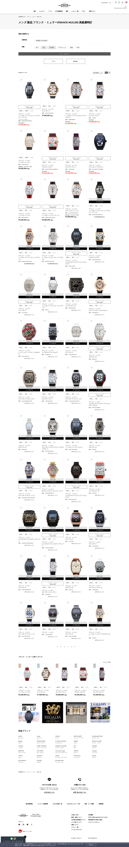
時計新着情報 (29, 802)
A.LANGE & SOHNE (60, 740)
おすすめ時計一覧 (57, 802)
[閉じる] (25, 837)
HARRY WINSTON (42, 745)
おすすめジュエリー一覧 (73, 802)
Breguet (20, 740)
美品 (71, 47)
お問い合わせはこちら (79, 791)
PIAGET (94, 755)
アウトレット (62, 47)
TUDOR (61, 755)
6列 (109, 71)
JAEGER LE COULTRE (60, 745)
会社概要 (90, 813)
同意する (91, 844)
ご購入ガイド (91, 11)
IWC (75, 745)
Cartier (39, 735)
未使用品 (51, 47)
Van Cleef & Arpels (61, 750)
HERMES (76, 750)
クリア (53, 60)
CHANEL (20, 745)
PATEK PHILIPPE (79, 735)
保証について (74, 823)
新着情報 (101, 802)
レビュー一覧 (74, 826)
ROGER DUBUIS (41, 740)
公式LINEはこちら (49, 791)
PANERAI (94, 745)
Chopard (94, 750)
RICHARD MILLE (59, 760)
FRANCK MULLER (96, 740)
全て (37, 47)
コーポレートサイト (76, 837)
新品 (44, 47)
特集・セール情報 (89, 802)
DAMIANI (39, 755)
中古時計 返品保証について (78, 818)
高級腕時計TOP (21, 16)
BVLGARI (39, 760)
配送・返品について (76, 816)
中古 (78, 47)
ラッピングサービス (76, 828)
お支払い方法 (74, 813)
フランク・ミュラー (31, 16)
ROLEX (20, 735)
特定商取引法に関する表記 (95, 818)
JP (110, 2)
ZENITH (20, 755)
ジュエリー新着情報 (43, 802)
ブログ (83, 11)
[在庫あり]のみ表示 (41, 40)
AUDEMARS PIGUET (97, 735)
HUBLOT (76, 740)
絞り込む (75, 60)
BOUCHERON (22, 760)
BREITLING (21, 750)
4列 (106, 71)
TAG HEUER (40, 750)
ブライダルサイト (92, 837)
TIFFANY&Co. (77, 755)
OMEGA (57, 735)
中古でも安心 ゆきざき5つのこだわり (98, 816)
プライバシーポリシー (75, 844)
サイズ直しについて (76, 821)
